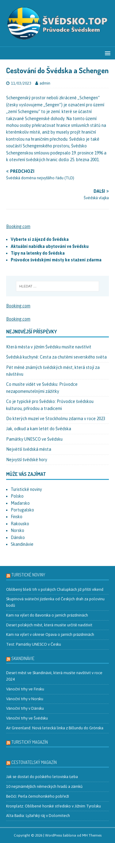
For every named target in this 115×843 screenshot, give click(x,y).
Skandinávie (22, 544)
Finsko (16, 516)
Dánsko (18, 537)
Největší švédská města (28, 449)
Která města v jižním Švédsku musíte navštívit (48, 346)
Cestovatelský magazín (34, 762)
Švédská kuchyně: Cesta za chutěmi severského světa (56, 357)
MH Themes (92, 835)
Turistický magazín (29, 742)
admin (45, 83)
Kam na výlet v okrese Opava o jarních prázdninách (50, 634)
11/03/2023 (21, 83)
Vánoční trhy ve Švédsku (27, 718)
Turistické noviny (26, 489)
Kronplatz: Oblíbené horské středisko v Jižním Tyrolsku (53, 806)
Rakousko (20, 523)
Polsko (17, 496)
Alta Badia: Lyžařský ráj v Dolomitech (38, 815)
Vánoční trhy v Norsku (24, 699)
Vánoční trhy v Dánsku (25, 708)
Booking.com (18, 226)
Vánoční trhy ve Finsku (25, 689)
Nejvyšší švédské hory (26, 459)
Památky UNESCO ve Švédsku (34, 439)
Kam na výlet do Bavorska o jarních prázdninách (47, 615)
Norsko (17, 530)
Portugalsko (22, 509)
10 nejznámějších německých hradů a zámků (44, 786)
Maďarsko (20, 503)
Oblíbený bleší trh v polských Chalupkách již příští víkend (54, 589)
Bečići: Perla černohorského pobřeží (37, 796)
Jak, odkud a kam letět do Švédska (38, 428)
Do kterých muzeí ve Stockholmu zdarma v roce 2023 (55, 418)
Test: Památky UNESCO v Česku (33, 644)
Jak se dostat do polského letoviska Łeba (42, 776)
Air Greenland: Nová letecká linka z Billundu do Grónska (54, 728)
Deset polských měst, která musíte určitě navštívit (49, 625)
